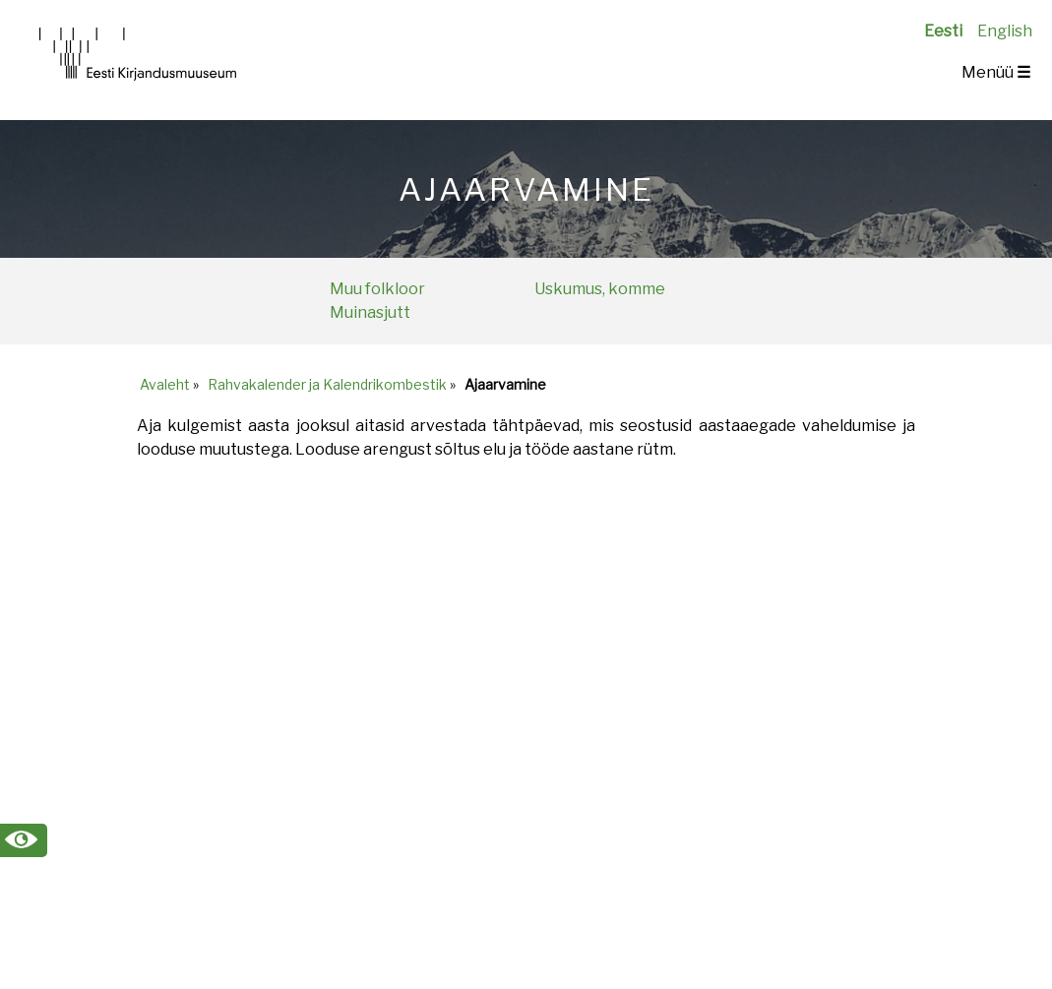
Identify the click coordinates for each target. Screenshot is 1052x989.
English (1004, 31)
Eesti (943, 31)
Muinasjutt (370, 312)
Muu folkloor (377, 288)
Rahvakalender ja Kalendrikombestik (327, 384)
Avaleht (165, 384)
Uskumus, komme (599, 288)
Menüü (995, 72)
